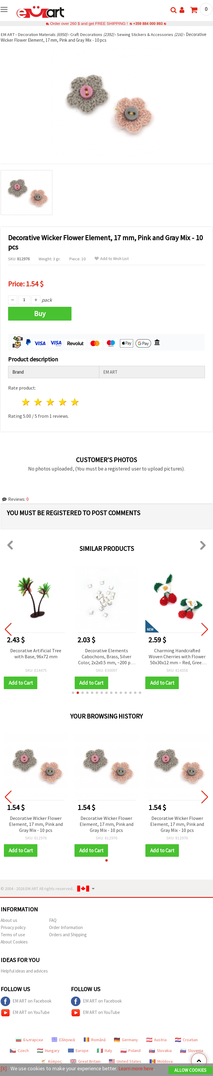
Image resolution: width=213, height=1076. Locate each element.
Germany (126, 1039)
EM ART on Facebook (26, 1001)
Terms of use (13, 934)
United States (125, 1061)
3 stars (51, 402)
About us (9, 920)
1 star (26, 402)
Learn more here (136, 1068)
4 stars (63, 402)
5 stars (75, 402)
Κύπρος (51, 1061)
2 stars (38, 402)
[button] (73, 693)
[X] (4, 1068)
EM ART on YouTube (25, 1013)
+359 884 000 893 (148, 23)
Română (94, 1040)
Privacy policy (13, 927)
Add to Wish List (112, 258)
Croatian (186, 1039)
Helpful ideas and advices (24, 971)
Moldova (161, 1061)
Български (29, 1040)
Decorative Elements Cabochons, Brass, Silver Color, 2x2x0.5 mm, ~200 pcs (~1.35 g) (110, 656)
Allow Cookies (190, 1070)
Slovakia (160, 1050)
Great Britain (85, 1061)
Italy (104, 1050)
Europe (78, 1051)
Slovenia (191, 1050)
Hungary (48, 1050)
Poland (131, 1050)
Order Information (66, 927)
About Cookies (14, 942)
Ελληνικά (63, 1040)
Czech (19, 1050)
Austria (156, 1039)
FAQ (53, 920)
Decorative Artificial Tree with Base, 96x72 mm (39, 653)
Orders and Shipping (68, 934)
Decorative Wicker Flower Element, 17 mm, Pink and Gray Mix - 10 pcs (36, 824)
